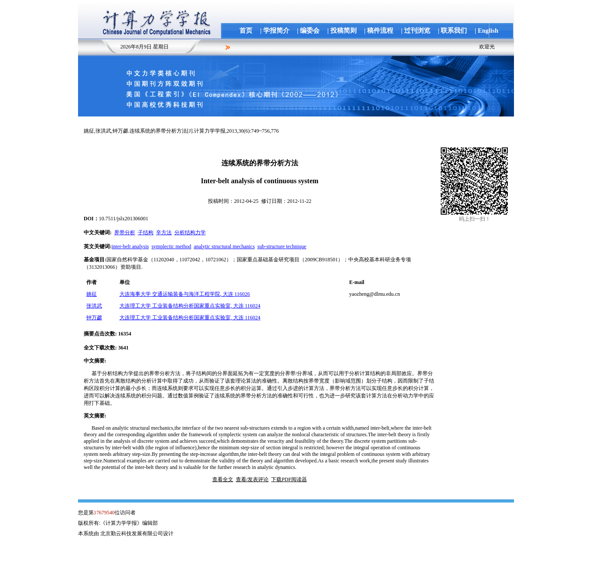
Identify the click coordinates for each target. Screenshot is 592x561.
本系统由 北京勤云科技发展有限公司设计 (126, 533)
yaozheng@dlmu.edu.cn (374, 294)
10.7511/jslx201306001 (123, 219)
